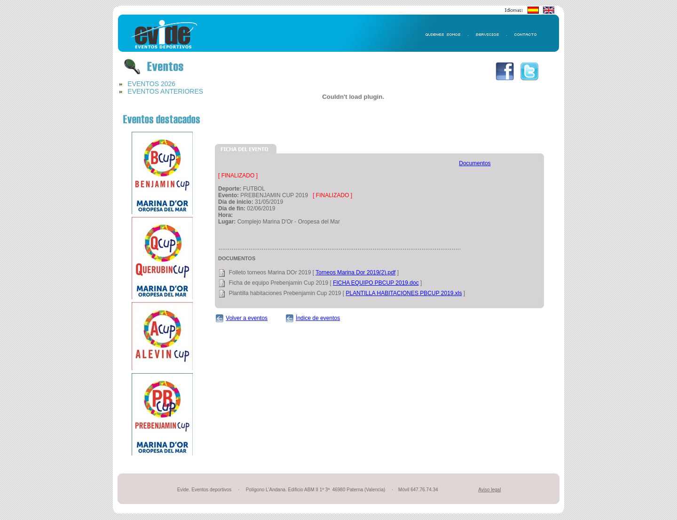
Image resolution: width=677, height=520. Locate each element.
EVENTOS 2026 (151, 84)
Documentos (474, 163)
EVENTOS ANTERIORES (165, 91)
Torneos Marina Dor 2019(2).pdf (355, 272)
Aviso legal (489, 489)
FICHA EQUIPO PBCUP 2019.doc (376, 283)
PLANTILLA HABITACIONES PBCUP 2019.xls (404, 293)
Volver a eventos (247, 318)
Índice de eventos (318, 318)
